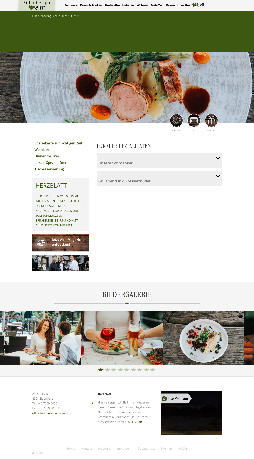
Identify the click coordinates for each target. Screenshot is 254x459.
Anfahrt (184, 448)
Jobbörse (104, 448)
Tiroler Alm (112, 5)
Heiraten (128, 5)
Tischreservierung (49, 169)
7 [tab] (140, 370)
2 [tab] (107, 370)
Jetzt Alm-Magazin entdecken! (66, 242)
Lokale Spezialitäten (51, 162)
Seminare (70, 5)
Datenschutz (146, 448)
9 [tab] (153, 370)
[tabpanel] (40, 338)
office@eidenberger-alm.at (50, 413)
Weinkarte (43, 149)
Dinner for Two (47, 156)
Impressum (124, 448)
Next (247, 339)
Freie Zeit (157, 5)
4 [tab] (120, 370)
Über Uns (183, 5)
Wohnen (142, 5)
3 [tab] (114, 370)
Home (70, 448)
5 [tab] (127, 370)
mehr (132, 422)
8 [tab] (146, 370)
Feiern (170, 5)
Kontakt (86, 448)
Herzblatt (198, 6)
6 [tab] (133, 370)
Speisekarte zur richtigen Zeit (58, 143)
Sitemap (167, 448)
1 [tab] (101, 370)
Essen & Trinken (91, 5)
